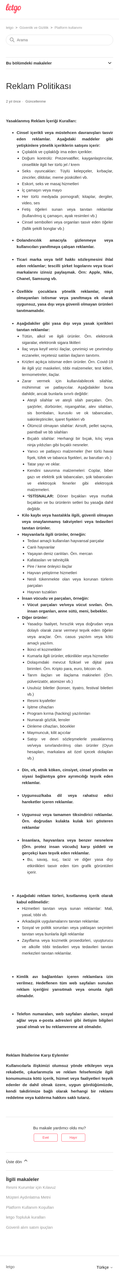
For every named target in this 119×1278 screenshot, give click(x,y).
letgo (9, 28)
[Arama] (59, 40)
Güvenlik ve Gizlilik (33, 28)
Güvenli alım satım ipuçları (29, 1227)
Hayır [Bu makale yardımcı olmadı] (73, 1137)
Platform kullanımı (68, 28)
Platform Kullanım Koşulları (30, 1207)
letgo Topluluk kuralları (25, 1217)
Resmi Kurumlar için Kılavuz (31, 1187)
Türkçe (105, 1267)
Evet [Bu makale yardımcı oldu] (45, 1137)
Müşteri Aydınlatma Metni (28, 1197)
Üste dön (17, 1161)
